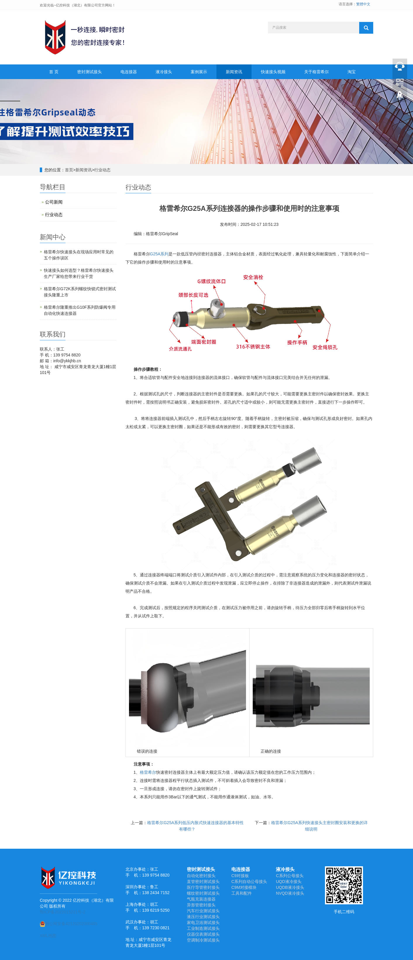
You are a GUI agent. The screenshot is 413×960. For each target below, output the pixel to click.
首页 (69, 170)
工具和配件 (241, 893)
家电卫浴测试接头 (203, 922)
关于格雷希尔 (316, 71)
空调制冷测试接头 (203, 940)
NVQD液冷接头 (290, 893)
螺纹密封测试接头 (203, 893)
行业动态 (102, 170)
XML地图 (48, 935)
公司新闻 (54, 201)
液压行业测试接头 (203, 916)
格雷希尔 (148, 772)
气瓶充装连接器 (201, 899)
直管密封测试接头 (203, 881)
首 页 (53, 71)
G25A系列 (159, 254)
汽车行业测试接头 (203, 910)
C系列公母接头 (289, 875)
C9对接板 (240, 875)
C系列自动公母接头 (249, 881)
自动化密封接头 (201, 875)
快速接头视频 (273, 71)
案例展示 (199, 71)
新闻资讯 (234, 71)
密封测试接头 (89, 71)
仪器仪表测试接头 (203, 934)
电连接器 (129, 71)
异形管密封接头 (201, 905)
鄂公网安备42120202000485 (68, 923)
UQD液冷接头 (288, 881)
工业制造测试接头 (203, 928)
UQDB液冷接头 (290, 887)
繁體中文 (363, 4)
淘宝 (351, 71)
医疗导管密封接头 (203, 887)
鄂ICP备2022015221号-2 (62, 912)
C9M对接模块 (244, 887)
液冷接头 (164, 71)
